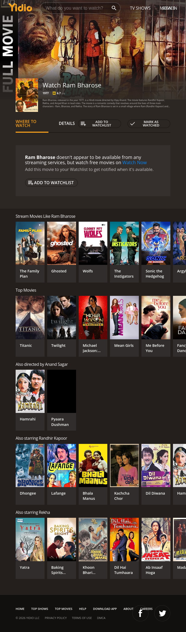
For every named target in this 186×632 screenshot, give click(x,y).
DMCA (101, 618)
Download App (105, 609)
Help (82, 609)
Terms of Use (82, 618)
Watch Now (134, 162)
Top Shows (39, 609)
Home (20, 609)
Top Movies (63, 609)
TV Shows (140, 8)
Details (67, 123)
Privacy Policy (56, 618)
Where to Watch (26, 124)
